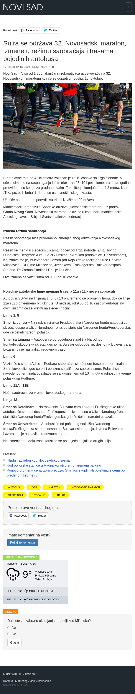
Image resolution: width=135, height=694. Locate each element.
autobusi (14, 487)
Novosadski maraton (86, 487)
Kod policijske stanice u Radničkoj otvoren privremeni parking (54, 465)
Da (11, 628)
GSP (34, 487)
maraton (54, 487)
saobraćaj (15, 495)
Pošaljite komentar (22, 542)
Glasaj (14, 642)
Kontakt (8, 681)
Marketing (21, 681)
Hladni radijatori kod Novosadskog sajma (38, 460)
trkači (61, 495)
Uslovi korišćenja (40, 681)
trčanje (39, 495)
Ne (11, 634)
